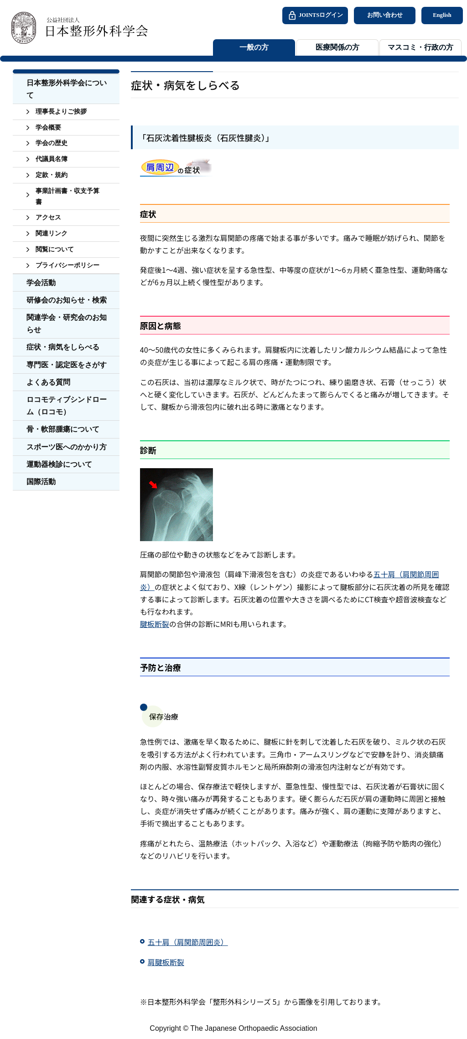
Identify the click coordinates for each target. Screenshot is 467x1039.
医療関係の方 (337, 47)
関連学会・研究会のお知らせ (66, 323)
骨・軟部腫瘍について (62, 429)
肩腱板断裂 (166, 961)
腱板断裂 (154, 623)
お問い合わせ (385, 15)
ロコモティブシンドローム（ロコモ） (66, 406)
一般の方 (254, 47)
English (442, 15)
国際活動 (41, 482)
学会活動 (41, 283)
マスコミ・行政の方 (420, 47)
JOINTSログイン (315, 15)
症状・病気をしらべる (62, 347)
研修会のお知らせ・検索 (66, 300)
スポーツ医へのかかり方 (66, 447)
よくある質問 (48, 382)
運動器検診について (59, 464)
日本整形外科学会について (66, 89)
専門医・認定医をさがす (66, 365)
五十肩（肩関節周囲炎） (188, 941)
